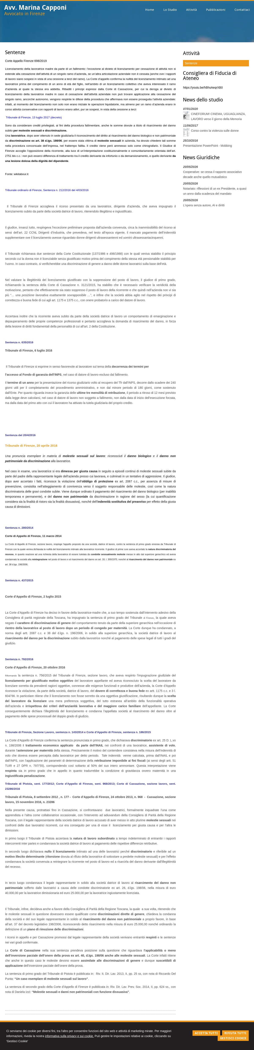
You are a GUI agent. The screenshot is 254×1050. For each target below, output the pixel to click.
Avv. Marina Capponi (35, 7)
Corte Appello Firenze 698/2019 (26, 61)
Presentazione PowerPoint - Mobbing (207, 145)
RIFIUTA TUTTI (235, 1033)
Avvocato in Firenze (24, 13)
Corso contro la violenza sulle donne (215, 130)
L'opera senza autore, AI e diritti (203, 205)
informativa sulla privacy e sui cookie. (69, 1036)
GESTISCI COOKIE (233, 1038)
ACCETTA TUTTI (206, 1033)
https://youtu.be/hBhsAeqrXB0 (203, 87)
